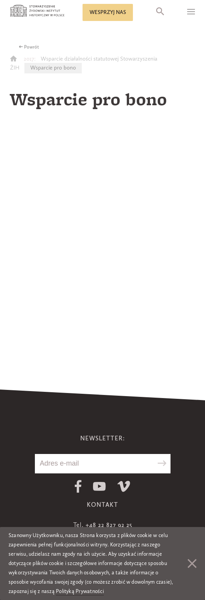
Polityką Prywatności (80, 591)
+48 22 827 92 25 (109, 525)
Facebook (78, 486)
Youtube (99, 486)
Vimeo (124, 486)
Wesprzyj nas (108, 12)
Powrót (31, 47)
